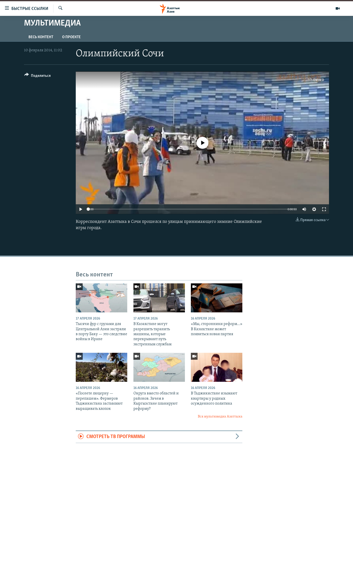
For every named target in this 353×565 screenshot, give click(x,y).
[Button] (37, 76)
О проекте (71, 37)
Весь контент (40, 37)
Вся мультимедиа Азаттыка (220, 416)
